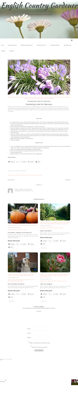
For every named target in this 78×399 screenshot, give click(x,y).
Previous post (11, 180)
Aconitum (13, 279)
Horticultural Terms (12, 45)
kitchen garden (53, 97)
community (49, 227)
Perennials (59, 97)
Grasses (31, 97)
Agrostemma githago (12, 281)
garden (56, 227)
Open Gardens (46, 231)
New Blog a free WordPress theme (43, 396)
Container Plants (20, 97)
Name (29, 329)
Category (11, 51)
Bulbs (9, 97)
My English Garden (54, 45)
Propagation (26, 98)
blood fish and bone (24, 175)
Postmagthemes (58, 396)
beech (12, 175)
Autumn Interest (11, 225)
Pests (28, 274)
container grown (59, 281)
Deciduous (26, 97)
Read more (11, 251)
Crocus (65, 281)
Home (2, 45)
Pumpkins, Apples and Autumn (20, 233)
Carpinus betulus (38, 175)
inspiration (61, 227)
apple (12, 229)
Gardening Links (67, 45)
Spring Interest (40, 98)
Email (29, 333)
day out (53, 227)
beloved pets (20, 281)
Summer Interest (46, 223)
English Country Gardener (39, 5)
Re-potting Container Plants (19, 381)
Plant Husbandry (65, 97)
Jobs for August (46, 284)
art (22, 229)
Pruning (31, 98)
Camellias (49, 281)
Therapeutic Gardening (49, 98)
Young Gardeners (64, 223)
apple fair (16, 229)
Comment (39, 311)
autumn (25, 229)
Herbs (13, 274)
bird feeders (17, 175)
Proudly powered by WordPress (23, 396)
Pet (31, 274)
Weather (3, 51)
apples (20, 229)
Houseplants (47, 97)
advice (45, 227)
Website (29, 337)
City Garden (13, 97)
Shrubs (35, 98)
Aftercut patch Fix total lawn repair (26, 279)
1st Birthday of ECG (64, 381)
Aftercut (17, 279)
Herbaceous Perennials (39, 97)
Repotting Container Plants (54, 122)
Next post (68, 180)
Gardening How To (41, 45)
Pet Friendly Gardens (16, 284)
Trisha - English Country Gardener (24, 189)
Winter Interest (30, 275)
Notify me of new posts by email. (39, 347)
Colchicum (54, 281)
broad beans (31, 175)
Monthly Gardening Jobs (26, 45)
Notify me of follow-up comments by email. (39, 343)
